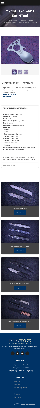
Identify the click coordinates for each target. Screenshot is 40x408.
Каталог (23, 20)
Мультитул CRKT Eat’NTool (17, 82)
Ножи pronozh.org (12, 20)
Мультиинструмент (10, 22)
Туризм (30, 20)
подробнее (20, 212)
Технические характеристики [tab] (20, 109)
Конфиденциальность (28, 404)
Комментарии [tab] (20, 166)
